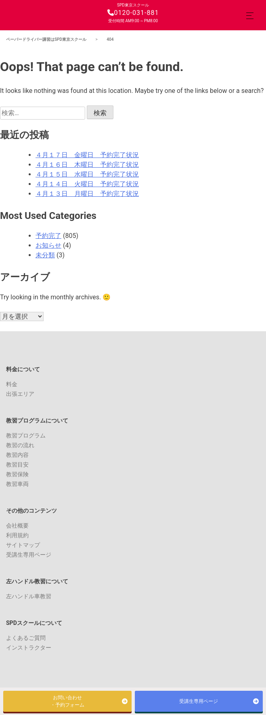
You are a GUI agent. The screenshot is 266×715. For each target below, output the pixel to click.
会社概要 (17, 525)
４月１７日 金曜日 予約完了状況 (87, 155)
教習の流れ (20, 445)
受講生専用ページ (28, 554)
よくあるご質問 (26, 638)
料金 (11, 384)
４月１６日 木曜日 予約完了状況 (87, 164)
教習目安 (17, 464)
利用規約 (17, 535)
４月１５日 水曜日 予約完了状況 (87, 174)
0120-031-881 (133, 13)
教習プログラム (26, 435)
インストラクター (28, 647)
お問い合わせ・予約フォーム (67, 701)
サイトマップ (23, 545)
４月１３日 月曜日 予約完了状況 (87, 194)
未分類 (45, 255)
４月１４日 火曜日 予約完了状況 (87, 184)
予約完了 (48, 236)
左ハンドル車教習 (28, 596)
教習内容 (17, 455)
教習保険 (17, 474)
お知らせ (48, 245)
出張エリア (20, 394)
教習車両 (17, 484)
